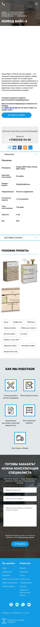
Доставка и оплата (13, 238)
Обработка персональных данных (25, 592)
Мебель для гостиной (10, 579)
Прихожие (31, 322)
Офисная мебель (10, 328)
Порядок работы (26, 583)
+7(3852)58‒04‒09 (20, 139)
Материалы (24, 572)
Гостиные (23, 334)
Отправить (20, 544)
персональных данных (26, 537)
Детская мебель (9, 334)
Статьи (22, 575)
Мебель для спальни (28, 328)
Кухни (6, 322)
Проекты (23, 568)
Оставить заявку (16, 115)
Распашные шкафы (28, 346)
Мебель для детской (9, 583)
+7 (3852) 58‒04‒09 (9, 108)
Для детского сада (10, 351)
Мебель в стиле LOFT (11, 340)
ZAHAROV (11, 622)
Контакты (23, 586)
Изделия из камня (10, 346)
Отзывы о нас (25, 579)
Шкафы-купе (17, 322)
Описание (9, 154)
